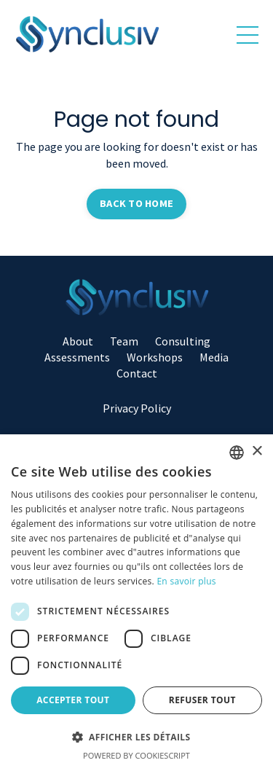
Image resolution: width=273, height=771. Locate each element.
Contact (136, 373)
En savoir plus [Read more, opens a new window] (186, 581)
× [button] (256, 451)
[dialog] (136, 602)
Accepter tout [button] (72, 700)
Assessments (77, 357)
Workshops (155, 357)
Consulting (182, 341)
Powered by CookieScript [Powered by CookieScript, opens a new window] (136, 755)
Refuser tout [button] (202, 700)
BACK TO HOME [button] (136, 203)
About (78, 341)
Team (124, 341)
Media (214, 357)
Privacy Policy (137, 408)
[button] (136, 736)
